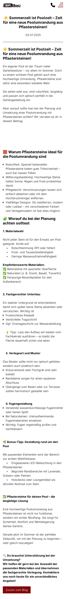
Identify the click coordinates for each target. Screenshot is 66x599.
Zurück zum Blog (17, 590)
